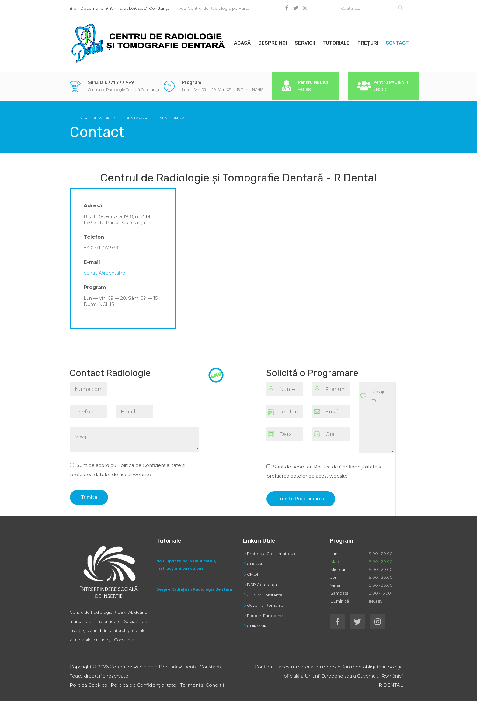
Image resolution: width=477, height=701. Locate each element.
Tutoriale (341, 41)
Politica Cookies (88, 682)
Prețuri (374, 41)
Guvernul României (265, 602)
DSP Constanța (262, 581)
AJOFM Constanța (264, 592)
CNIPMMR (257, 623)
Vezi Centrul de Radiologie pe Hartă (214, 6)
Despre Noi (275, 41)
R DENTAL (391, 682)
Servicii (309, 41)
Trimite (89, 494)
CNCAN (254, 561)
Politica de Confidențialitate (141, 682)
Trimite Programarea (300, 496)
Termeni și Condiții (196, 682)
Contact (405, 41)
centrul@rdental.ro (104, 270)
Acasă (243, 41)
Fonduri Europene (265, 612)
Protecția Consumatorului (272, 550)
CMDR (253, 571)
